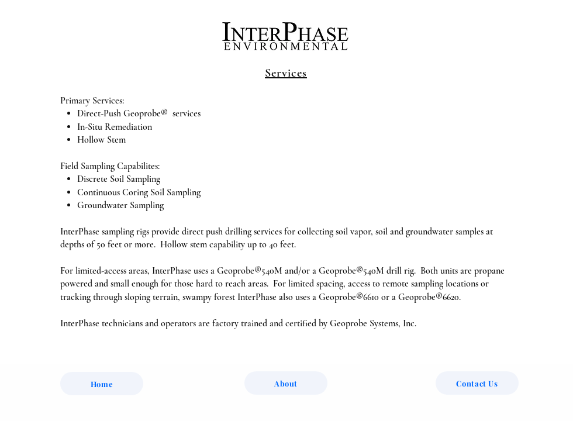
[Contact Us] (477, 383)
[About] (285, 383)
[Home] (101, 383)
